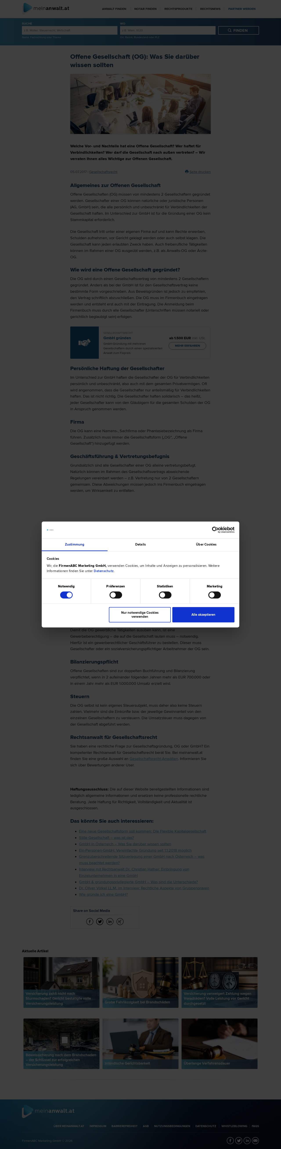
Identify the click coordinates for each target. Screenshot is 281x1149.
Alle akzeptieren (203, 615)
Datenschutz (104, 571)
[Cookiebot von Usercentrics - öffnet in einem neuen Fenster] (215, 530)
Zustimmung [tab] (74, 544)
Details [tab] (140, 544)
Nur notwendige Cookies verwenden (140, 615)
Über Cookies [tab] (206, 544)
